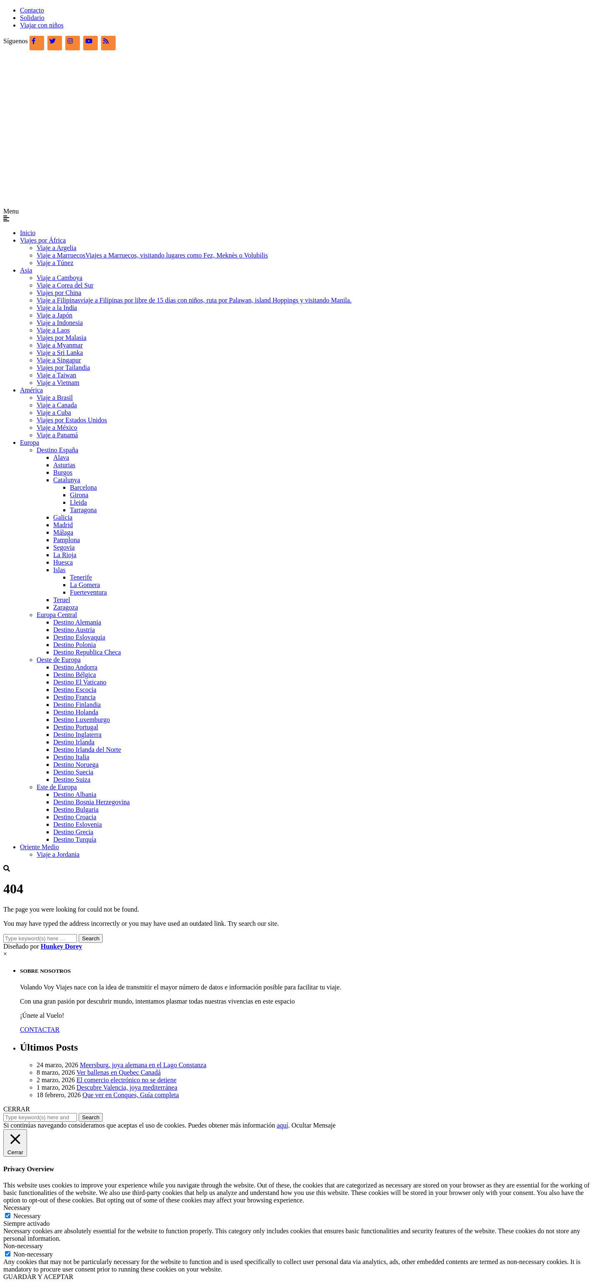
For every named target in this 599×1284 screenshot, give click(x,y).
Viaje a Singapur (59, 360)
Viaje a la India (57, 307)
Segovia (64, 547)
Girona (79, 494)
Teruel (61, 599)
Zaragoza (65, 607)
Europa (29, 442)
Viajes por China (59, 292)
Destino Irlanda (73, 742)
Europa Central (57, 614)
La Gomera (85, 584)
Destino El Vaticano (79, 682)
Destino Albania (75, 794)
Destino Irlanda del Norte (87, 749)
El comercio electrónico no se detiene (126, 1079)
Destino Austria (74, 629)
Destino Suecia (73, 772)
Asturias (64, 464)
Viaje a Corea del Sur (65, 285)
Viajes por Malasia (62, 337)
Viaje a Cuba (54, 412)
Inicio (27, 232)
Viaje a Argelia (57, 247)
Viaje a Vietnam (58, 382)
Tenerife (81, 577)
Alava (61, 457)
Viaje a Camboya (59, 277)
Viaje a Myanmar (60, 345)
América (31, 390)
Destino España (57, 450)
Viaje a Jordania (58, 854)
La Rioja (65, 554)
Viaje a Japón (54, 315)
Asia (26, 270)
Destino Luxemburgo (81, 719)
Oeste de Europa (59, 659)
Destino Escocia (75, 689)
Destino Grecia (73, 831)
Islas (59, 569)
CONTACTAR (39, 1029)
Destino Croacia (75, 816)
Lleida (78, 502)
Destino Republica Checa (87, 652)
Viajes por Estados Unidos (72, 420)
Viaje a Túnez (55, 262)
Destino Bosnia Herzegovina (91, 802)
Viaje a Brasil (55, 397)
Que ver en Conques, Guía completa (130, 1094)
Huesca (63, 562)
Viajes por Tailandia (63, 367)
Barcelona (83, 487)
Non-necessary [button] (23, 1245)
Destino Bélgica (74, 674)
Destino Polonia (74, 644)
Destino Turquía (75, 839)
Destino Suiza (71, 779)
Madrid (63, 524)
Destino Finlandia (77, 704)
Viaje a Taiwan (56, 375)
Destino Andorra (75, 667)
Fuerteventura (88, 592)
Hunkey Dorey (61, 946)
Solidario (32, 17)
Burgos (62, 472)
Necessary (27, 1216)
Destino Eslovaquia (79, 637)
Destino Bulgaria (76, 809)
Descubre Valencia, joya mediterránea (127, 1087)
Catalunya (66, 479)
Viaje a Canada (57, 405)
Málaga (63, 532)
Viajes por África (43, 240)
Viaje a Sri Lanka (60, 352)
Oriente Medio (39, 846)
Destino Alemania (77, 622)
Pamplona (66, 539)
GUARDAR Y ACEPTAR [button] (38, 1276)
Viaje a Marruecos (152, 255)
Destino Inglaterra (77, 734)
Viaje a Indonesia (60, 322)
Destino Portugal (75, 727)
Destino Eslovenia (77, 824)
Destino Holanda (75, 712)
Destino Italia (71, 757)
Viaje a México (57, 427)
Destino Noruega (76, 764)
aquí (282, 1125)
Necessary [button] (17, 1207)
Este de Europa (57, 787)
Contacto (32, 10)
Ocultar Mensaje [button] (314, 1125)
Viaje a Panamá (57, 435)
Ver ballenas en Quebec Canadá (119, 1072)
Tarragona (83, 509)
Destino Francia (74, 697)
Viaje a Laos (53, 330)
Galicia (62, 517)
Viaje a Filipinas (194, 300)
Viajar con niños (42, 25)
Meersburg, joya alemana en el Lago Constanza (143, 1064)
